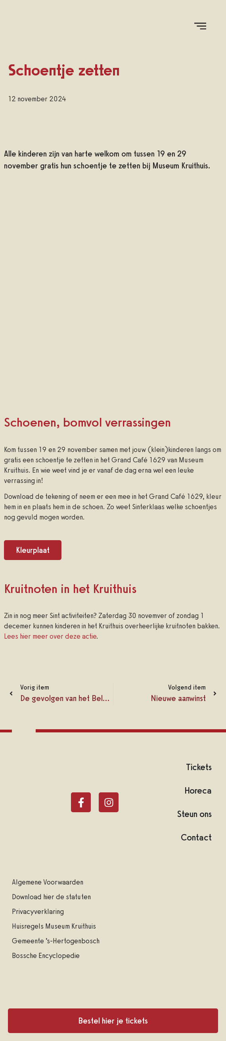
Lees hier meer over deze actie (50, 636)
